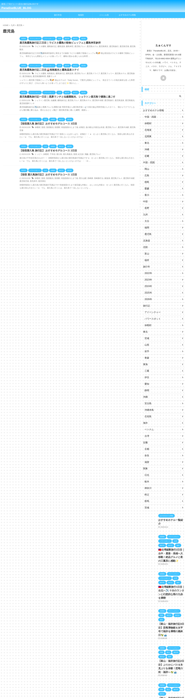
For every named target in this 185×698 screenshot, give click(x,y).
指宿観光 (49, 125)
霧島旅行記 (50, 47)
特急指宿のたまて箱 (67, 125)
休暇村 (37, 125)
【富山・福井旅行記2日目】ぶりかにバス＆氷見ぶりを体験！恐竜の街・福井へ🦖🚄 (171, 651)
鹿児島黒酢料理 (30, 74)
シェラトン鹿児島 (42, 98)
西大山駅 (79, 174)
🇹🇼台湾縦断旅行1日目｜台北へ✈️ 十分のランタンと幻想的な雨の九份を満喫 (171, 587)
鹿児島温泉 (113, 98)
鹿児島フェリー (102, 71)
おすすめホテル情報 (127, 15)
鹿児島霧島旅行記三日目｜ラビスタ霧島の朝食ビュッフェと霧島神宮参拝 (58, 43)
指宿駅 (56, 125)
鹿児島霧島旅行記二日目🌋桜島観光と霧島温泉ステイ (48, 67)
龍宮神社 (33, 176)
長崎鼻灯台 (94, 174)
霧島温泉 (59, 47)
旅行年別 (58, 15)
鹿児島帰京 (98, 47)
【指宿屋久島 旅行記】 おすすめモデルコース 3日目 (47, 121)
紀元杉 (77, 149)
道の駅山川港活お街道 (91, 125)
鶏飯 (83, 149)
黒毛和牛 (25, 176)
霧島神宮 (67, 47)
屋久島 (57, 149)
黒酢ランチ (41, 74)
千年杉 (51, 149)
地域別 (81, 15)
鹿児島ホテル (88, 47)
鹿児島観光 (127, 47)
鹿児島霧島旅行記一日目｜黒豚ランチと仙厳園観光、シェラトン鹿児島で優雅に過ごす (65, 94)
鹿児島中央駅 (93, 98)
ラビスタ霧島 (40, 47)
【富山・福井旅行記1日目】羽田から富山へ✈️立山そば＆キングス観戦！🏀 (171, 683)
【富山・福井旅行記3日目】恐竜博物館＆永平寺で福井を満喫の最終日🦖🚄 (171, 619)
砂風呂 (78, 125)
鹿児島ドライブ (89, 71)
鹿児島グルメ (77, 47)
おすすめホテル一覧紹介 (169, 520)
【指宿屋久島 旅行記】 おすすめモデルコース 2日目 (47, 145)
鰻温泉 (102, 174)
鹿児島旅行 (108, 47)
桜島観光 (49, 71)
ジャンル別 (104, 15)
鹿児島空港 (118, 47)
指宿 (43, 125)
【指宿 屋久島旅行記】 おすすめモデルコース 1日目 (47, 169)
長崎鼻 (86, 174)
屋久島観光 (65, 149)
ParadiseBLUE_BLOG (16, 8)
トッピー (38, 149)
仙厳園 (52, 98)
